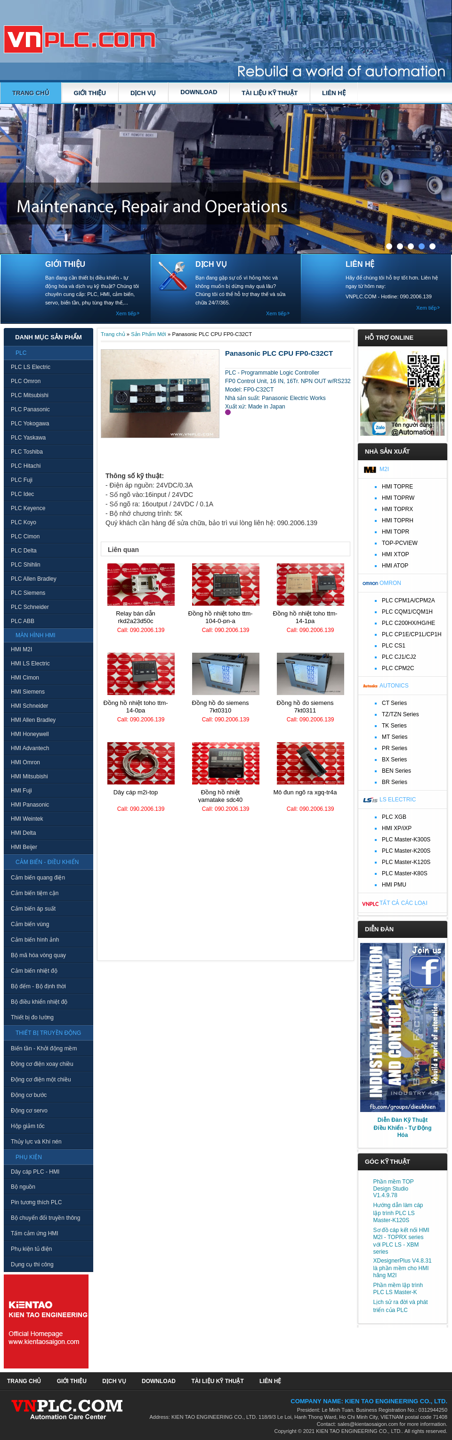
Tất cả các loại (403, 903)
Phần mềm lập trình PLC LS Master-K (398, 1289)
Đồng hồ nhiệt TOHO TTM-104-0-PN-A (220, 617)
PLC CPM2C (398, 668)
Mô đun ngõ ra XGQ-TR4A (305, 792)
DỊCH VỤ (143, 92)
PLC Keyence (28, 508)
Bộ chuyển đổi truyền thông (45, 1218)
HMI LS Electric (30, 663)
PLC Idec (22, 494)
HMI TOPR (395, 531)
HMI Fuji (21, 790)
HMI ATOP (395, 565)
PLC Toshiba (27, 451)
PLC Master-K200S (406, 851)
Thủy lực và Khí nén (36, 1141)
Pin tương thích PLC (36, 1202)
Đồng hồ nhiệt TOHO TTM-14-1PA (305, 617)
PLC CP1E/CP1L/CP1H (412, 634)
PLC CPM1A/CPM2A (408, 600)
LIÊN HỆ (334, 92)
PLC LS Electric (30, 367)
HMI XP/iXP (397, 828)
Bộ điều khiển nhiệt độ (39, 1002)
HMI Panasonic (30, 804)
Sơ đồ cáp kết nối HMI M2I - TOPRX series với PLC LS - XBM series (401, 1241)
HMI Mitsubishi (29, 776)
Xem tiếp (126, 313)
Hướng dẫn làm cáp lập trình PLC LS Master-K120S (398, 1213)
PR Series (394, 748)
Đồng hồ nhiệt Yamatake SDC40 (220, 796)
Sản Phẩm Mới (148, 334)
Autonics (394, 685)
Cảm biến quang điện (38, 877)
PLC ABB (22, 621)
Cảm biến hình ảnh (35, 939)
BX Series (394, 759)
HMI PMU (394, 884)
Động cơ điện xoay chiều (42, 1064)
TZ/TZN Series (400, 714)
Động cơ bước (29, 1095)
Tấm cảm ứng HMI (34, 1233)
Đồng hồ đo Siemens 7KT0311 (305, 706)
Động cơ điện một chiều (41, 1079)
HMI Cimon (25, 677)
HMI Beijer (24, 847)
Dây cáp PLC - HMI (35, 1171)
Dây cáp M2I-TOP (135, 792)
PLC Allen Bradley (33, 579)
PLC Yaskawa (28, 437)
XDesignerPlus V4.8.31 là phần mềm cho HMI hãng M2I (402, 1268)
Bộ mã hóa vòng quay (38, 955)
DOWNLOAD (198, 92)
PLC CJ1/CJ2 (399, 657)
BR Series (394, 782)
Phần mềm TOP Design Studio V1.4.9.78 (393, 1188)
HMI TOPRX (397, 509)
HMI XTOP (395, 554)
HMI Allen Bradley (33, 720)
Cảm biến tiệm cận (34, 893)
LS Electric (397, 799)
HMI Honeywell (30, 734)
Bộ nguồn (23, 1187)
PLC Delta (24, 550)
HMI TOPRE (397, 486)
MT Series (394, 737)
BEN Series (396, 771)
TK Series (394, 725)
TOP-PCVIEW (400, 543)
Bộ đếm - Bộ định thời (38, 986)
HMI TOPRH (397, 520)
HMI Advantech (30, 748)
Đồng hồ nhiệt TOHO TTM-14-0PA (135, 706)
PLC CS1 (393, 645)
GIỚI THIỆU (90, 92)
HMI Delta (23, 833)
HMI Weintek (27, 819)
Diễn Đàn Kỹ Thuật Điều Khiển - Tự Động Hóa (403, 1127)
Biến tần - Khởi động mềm (44, 1048)
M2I (384, 469)
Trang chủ (30, 92)
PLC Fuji (21, 480)
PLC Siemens (28, 593)
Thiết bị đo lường (32, 1017)
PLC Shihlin (25, 564)
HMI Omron (25, 762)
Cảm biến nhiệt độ (34, 971)
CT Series (394, 703)
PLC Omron (25, 381)
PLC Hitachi (25, 466)
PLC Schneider (30, 607)
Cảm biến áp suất (33, 908)
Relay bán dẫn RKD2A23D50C (135, 617)
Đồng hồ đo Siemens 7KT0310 (220, 706)
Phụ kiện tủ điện (31, 1249)
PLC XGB (394, 817)
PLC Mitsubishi (29, 395)
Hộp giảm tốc (28, 1126)
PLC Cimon (25, 536)
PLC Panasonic (30, 409)
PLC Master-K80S (405, 873)
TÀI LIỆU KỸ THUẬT (270, 92)
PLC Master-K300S (406, 839)
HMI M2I (21, 649)
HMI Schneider (29, 706)
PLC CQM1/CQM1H (407, 611)
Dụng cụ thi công (32, 1264)
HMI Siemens (28, 691)
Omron (390, 583)
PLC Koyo (23, 522)
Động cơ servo (29, 1110)
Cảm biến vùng (30, 924)
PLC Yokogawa (30, 423)
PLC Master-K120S (406, 862)
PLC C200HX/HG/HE (408, 623)
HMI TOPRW (398, 498)
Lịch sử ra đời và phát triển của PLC (400, 1306)
